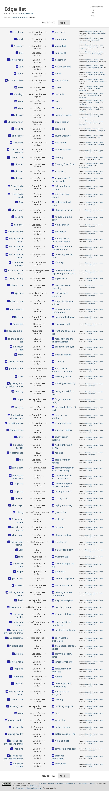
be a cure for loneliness (60, 417)
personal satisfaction (58, 757)
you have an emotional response (62, 370)
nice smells (60, 763)
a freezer (18, 115)
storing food (61, 498)
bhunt (89, 68)
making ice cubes (63, 115)
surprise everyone (64, 600)
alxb (91, 62)
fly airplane (60, 52)
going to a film (16, 368)
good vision (61, 512)
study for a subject (17, 623)
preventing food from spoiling (61, 685)
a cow (20, 376)
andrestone (91, 40)
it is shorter (61, 542)
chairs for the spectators (16, 151)
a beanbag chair (15, 330)
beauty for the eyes (64, 346)
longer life (60, 720)
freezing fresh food (65, 164)
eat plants (60, 571)
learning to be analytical (60, 693)
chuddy (101, 81)
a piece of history (63, 430)
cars (21, 459)
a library (59, 262)
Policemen (18, 324)
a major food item (64, 549)
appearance (61, 278)
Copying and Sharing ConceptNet (29, 788)
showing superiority (65, 383)
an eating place (15, 423)
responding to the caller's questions (62, 340)
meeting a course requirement (62, 594)
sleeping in (60, 59)
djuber (103, 74)
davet (89, 54)
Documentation (97, 7)
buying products (63, 491)
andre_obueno (84, 167)
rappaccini (82, 125)
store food (60, 171)
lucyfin (98, 40)
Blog (92, 16)
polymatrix (101, 144)
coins (20, 556)
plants (20, 73)
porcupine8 (101, 131)
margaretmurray (93, 47)
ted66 (99, 152)
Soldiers (19, 653)
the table (59, 94)
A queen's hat (16, 430)
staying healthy (15, 231)
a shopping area (63, 423)
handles (59, 452)
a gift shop (17, 676)
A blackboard (16, 645)
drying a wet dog (63, 505)
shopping (18, 483)
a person (18, 293)
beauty (58, 108)
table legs (18, 94)
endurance (60, 231)
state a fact (60, 46)
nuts (57, 713)
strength (59, 361)
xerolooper (83, 97)
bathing (59, 699)
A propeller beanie (17, 521)
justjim (90, 95)
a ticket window (15, 121)
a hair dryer (17, 135)
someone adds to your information (62, 477)
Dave (21, 202)
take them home (63, 607)
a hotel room (16, 59)
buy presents (16, 607)
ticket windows (15, 80)
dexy (99, 138)
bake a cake (17, 727)
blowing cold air (63, 535)
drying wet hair (62, 135)
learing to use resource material (61, 240)
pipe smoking (16, 309)
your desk (60, 32)
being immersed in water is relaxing (63, 469)
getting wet (17, 578)
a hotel (58, 676)
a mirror (19, 585)
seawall (101, 47)
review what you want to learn (61, 623)
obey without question (60, 295)
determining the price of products (62, 485)
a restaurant (61, 142)
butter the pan (62, 727)
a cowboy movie (63, 376)
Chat (92, 13)
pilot (21, 52)
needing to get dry (64, 578)
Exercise (19, 317)
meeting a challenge (65, 630)
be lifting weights (64, 706)
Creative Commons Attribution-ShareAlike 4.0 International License (66, 783)
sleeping (19, 128)
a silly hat (59, 519)
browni (95, 62)
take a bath (17, 467)
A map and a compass (17, 187)
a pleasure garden (18, 348)
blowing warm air (64, 210)
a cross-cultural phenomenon (61, 310)
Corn (21, 549)
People (19, 399)
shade (58, 87)
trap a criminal (62, 324)
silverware (18, 142)
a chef (20, 436)
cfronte (90, 33)
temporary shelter (64, 661)
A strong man (16, 706)
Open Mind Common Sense (19, 17)
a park (58, 73)
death (20, 600)
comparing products (65, 748)
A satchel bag (16, 452)
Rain (21, 66)
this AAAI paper (36, 786)
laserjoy (97, 102)
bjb (100, 54)
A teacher (18, 46)
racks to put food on (17, 528)
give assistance (15, 637)
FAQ (92, 10)
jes (89, 62)
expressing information (17, 477)
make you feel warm (65, 317)
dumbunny (96, 33)
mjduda (97, 88)
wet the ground (63, 66)
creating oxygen (63, 354)
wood (57, 101)
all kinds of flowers (64, 614)
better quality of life (65, 733)
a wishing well (62, 556)
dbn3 (101, 68)
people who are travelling (61, 287)
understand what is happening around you (63, 272)
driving (19, 512)
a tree (20, 87)
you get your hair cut (17, 543)
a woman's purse (63, 585)
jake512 (90, 173)
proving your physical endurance (13, 385)
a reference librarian (17, 264)
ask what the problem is (60, 639)
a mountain (61, 39)
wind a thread (62, 224)
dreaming (60, 128)
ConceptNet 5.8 (25, 13)
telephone (18, 32)
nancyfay (90, 81)
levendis (98, 74)
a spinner (18, 224)
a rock (20, 39)
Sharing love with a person (16, 417)
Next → (64, 22)
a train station (62, 80)
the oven (59, 527)
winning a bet (62, 740)
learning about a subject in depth (62, 248)
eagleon (103, 33)
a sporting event (63, 149)
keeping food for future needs (62, 180)
